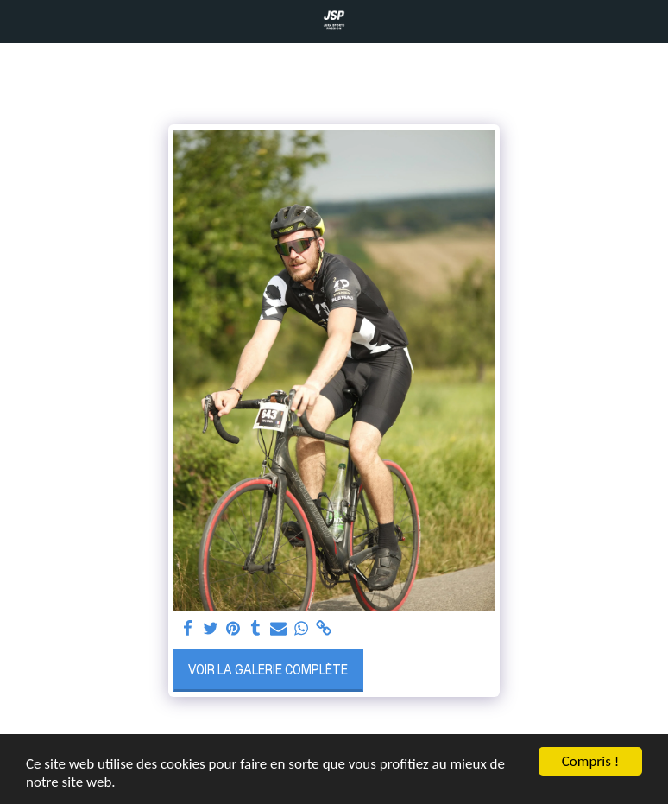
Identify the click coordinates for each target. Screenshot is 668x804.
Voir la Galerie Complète (268, 669)
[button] (19, 20)
